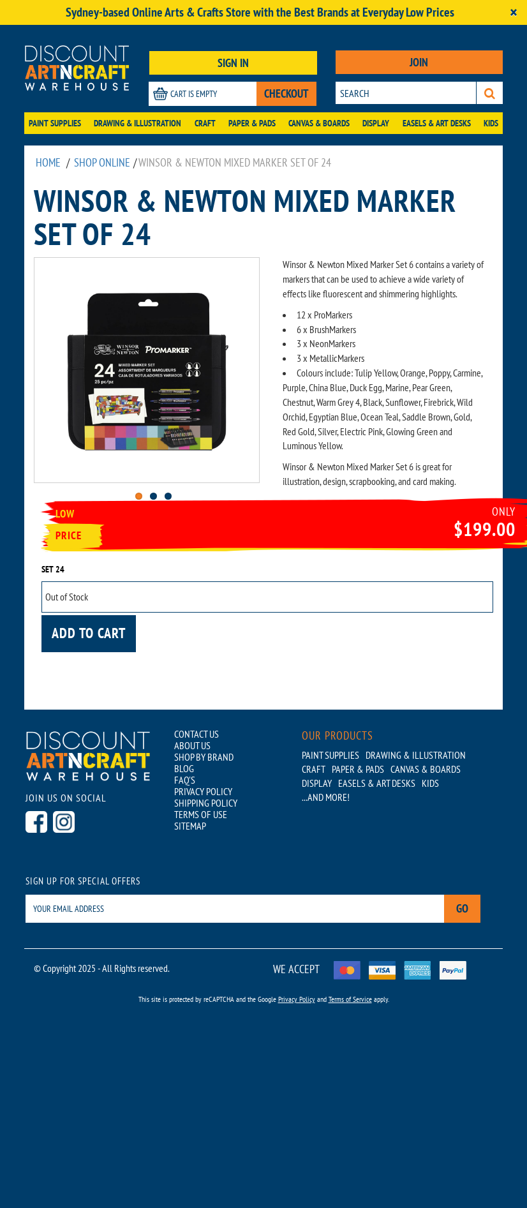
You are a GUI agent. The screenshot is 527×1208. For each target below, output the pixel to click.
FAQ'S (184, 779)
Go (462, 908)
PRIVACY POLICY (203, 791)
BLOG (184, 768)
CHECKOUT (286, 93)
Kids (491, 123)
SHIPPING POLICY (205, 802)
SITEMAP (190, 825)
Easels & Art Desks (437, 123)
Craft (205, 123)
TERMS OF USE (200, 814)
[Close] (513, 12)
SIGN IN (233, 63)
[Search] (490, 93)
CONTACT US (196, 733)
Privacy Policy (296, 999)
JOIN (419, 62)
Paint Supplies (55, 123)
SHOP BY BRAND (204, 756)
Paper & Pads (252, 123)
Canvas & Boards (319, 123)
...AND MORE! (326, 797)
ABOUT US (192, 745)
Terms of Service (350, 999)
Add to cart (89, 633)
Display (375, 123)
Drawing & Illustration (137, 123)
